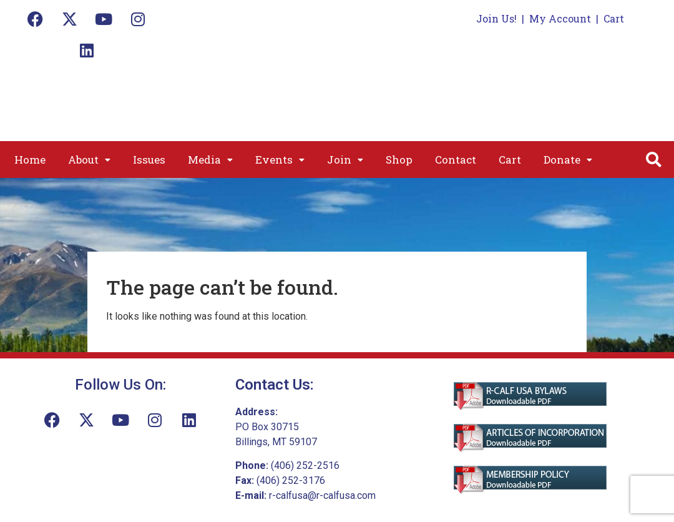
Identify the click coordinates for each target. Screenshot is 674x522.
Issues (149, 159)
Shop (399, 159)
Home (30, 159)
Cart (613, 18)
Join (345, 159)
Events (280, 159)
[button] (89, 159)
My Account (560, 18)
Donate (568, 159)
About (89, 159)
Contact (455, 159)
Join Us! (496, 18)
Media (210, 159)
